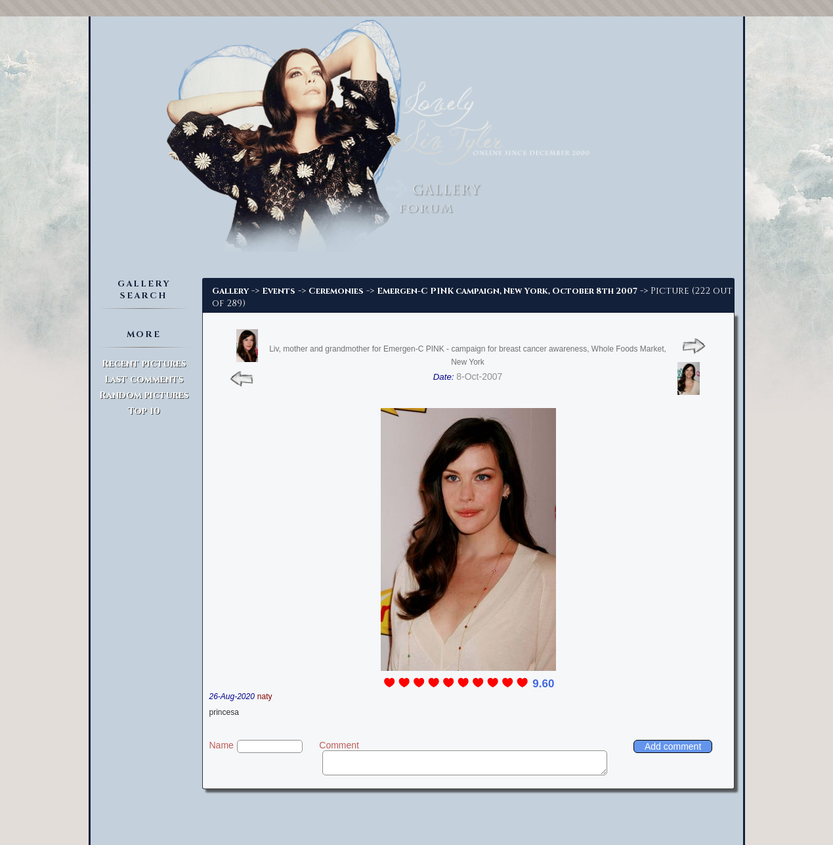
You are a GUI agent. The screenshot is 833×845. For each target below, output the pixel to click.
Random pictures (143, 395)
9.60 (543, 683)
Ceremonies (336, 291)
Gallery (230, 291)
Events (278, 291)
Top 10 (144, 411)
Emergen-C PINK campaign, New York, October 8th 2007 (507, 291)
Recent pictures (144, 363)
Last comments (143, 379)
